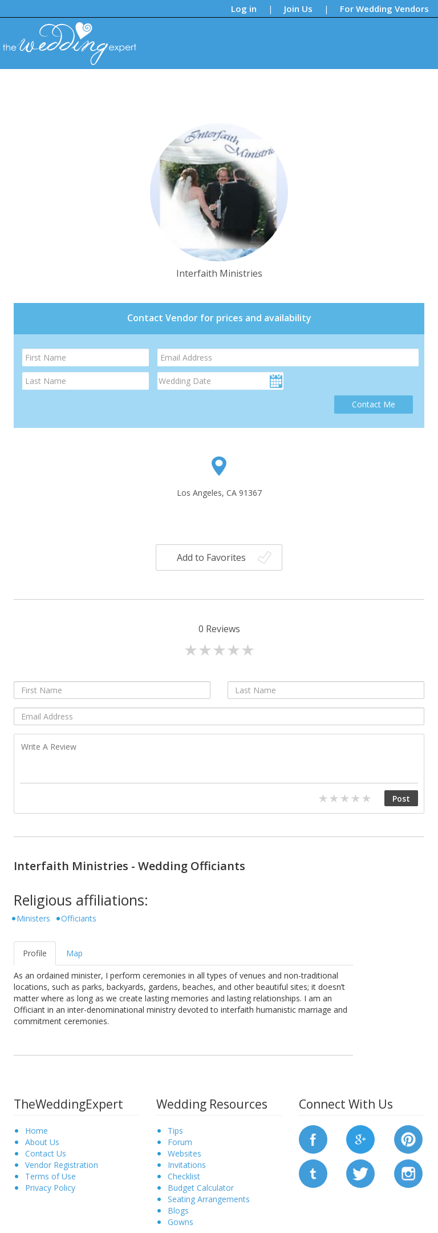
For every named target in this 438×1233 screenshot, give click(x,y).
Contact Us (45, 1153)
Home (36, 1130)
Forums (209, 88)
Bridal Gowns (259, 88)
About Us (42, 1142)
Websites (184, 1153)
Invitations (187, 1164)
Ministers (33, 918)
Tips (143, 88)
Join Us (298, 8)
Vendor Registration (61, 1164)
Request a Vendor (389, 88)
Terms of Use (50, 1176)
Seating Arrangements (209, 1199)
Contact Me (373, 404)
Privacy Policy (50, 1187)
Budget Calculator (201, 1187)
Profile (35, 953)
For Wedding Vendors (384, 8)
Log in (244, 8)
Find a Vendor (320, 88)
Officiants (78, 918)
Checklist (184, 1176)
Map (74, 953)
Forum (180, 1142)
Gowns (180, 1221)
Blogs (173, 88)
